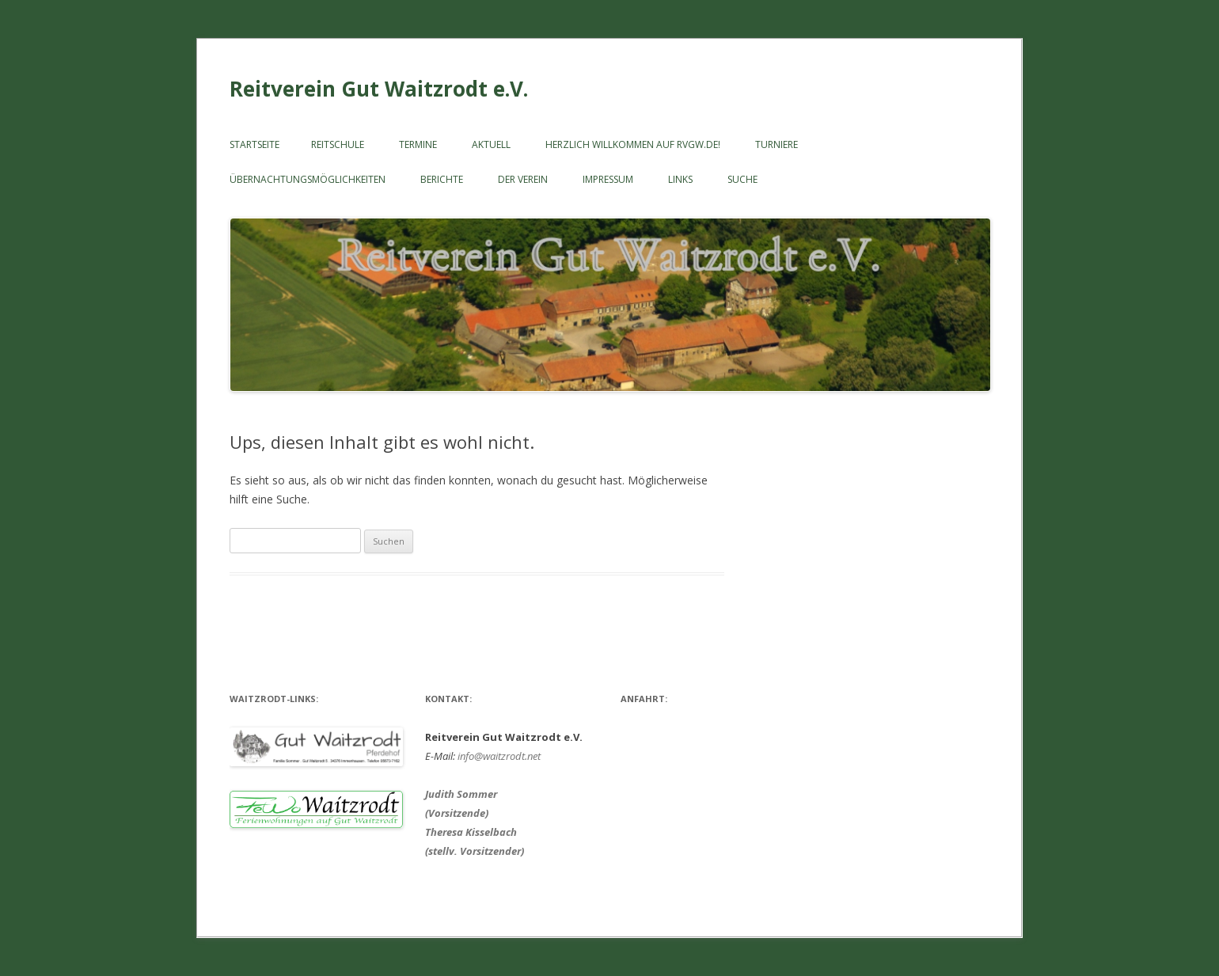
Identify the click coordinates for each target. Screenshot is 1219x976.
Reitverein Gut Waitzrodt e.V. (379, 88)
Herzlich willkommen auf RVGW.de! (632, 144)
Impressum (608, 179)
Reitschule (337, 144)
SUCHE (742, 179)
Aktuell (491, 144)
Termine (418, 144)
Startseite (254, 144)
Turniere (776, 144)
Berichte (441, 179)
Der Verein (523, 179)
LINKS (680, 179)
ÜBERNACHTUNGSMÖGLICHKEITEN (307, 179)
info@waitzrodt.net (499, 756)
